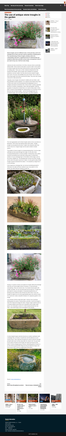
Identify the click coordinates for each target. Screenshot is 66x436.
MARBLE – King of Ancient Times (9, 405)
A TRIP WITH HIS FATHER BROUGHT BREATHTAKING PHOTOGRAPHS (43, 406)
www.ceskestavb (15, 379)
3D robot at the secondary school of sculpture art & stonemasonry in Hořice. (21, 407)
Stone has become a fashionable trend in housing (32, 385)
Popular (41, 401)
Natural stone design (39, 5)
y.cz (20, 379)
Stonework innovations (29, 5)
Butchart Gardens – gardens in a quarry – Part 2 (33, 406)
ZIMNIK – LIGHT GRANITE (55, 405)
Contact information (42, 9)
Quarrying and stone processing (17, 5)
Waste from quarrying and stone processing (13, 9)
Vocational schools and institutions (30, 9)
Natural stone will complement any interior (15, 384)
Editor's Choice (8, 399)
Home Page (7, 5)
